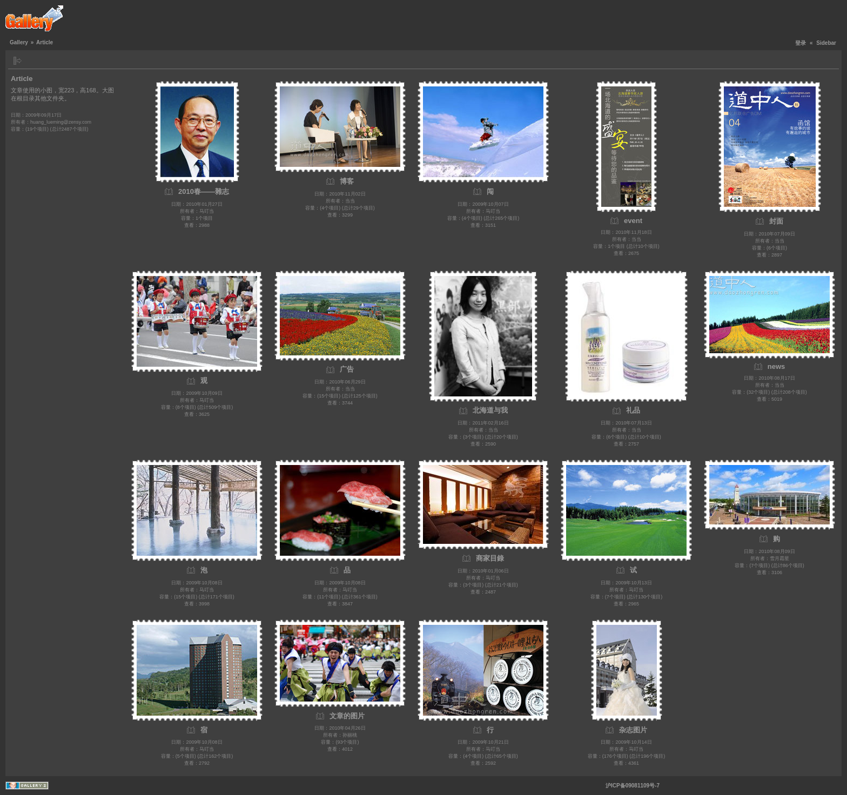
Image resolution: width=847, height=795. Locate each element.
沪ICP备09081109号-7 (633, 786)
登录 (800, 43)
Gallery (19, 42)
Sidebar (826, 43)
